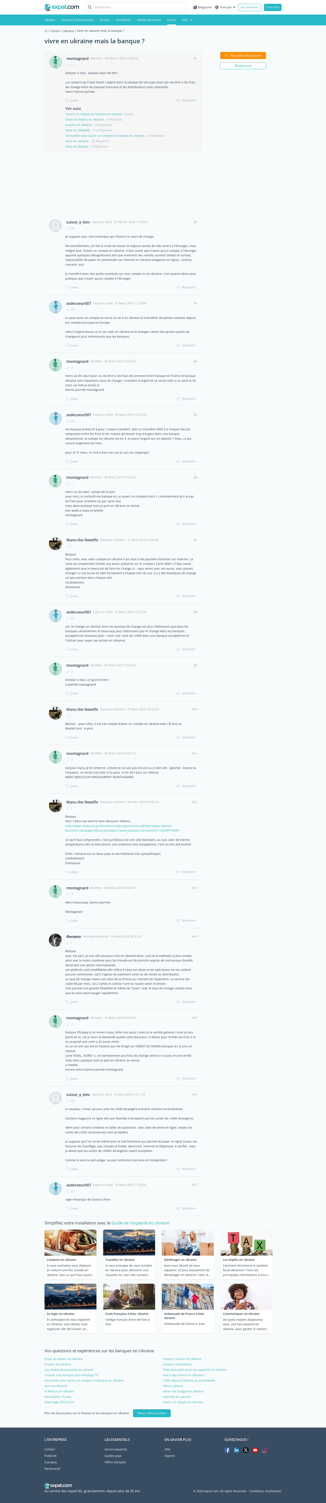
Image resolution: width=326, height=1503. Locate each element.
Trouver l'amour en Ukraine (182, 1358)
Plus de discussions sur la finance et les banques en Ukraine (86, 1413)
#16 (194, 1094)
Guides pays (113, 1456)
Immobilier (123, 20)
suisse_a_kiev (78, 222)
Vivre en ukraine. (77, 141)
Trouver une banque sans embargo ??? (71, 1375)
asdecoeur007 (78, 303)
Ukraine (49, 20)
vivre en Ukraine (76, 146)
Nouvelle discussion (243, 55)
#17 (194, 1185)
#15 (194, 1018)
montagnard (78, 58)
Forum (171, 20)
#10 (194, 709)
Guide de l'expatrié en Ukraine (140, 1223)
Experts (170, 1456)
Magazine (202, 7)
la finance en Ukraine (59, 1391)
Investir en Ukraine (78, 125)
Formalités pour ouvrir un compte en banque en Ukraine (104, 136)
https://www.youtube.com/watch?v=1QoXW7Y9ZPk (144, 830)
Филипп (73, 936)
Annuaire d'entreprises (78, 20)
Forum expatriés (116, 1449)
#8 (195, 612)
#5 (195, 415)
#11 (194, 753)
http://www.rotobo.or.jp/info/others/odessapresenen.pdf (104, 826)
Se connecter (250, 7)
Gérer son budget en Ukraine (183, 1391)
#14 (194, 936)
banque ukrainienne (177, 1364)
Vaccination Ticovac (58, 1396)
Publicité (50, 1456)
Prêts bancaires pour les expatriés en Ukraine (195, 1369)
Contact (49, 1449)
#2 (195, 222)
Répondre (186, 100)
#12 (194, 802)
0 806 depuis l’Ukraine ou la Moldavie (189, 1380)
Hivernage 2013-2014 (59, 1402)
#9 (195, 665)
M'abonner (243, 65)
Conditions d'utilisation (265, 1491)
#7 (195, 540)
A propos (50, 1462)
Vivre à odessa (173, 1386)
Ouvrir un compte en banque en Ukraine (93, 114)
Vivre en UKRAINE (77, 130)
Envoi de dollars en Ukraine (84, 119)
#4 (195, 361)
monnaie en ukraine (177, 1396)
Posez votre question (151, 1413)
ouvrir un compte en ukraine (183, 1402)
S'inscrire (272, 7)
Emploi (105, 20)
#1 (195, 58)
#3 (195, 303)
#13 (194, 888)
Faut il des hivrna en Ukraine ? (184, 1375)
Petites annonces (149, 20)
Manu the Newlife (82, 539)
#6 (195, 477)
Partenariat (52, 1469)
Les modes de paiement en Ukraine (69, 1369)
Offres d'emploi (115, 1462)
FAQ (167, 1449)
